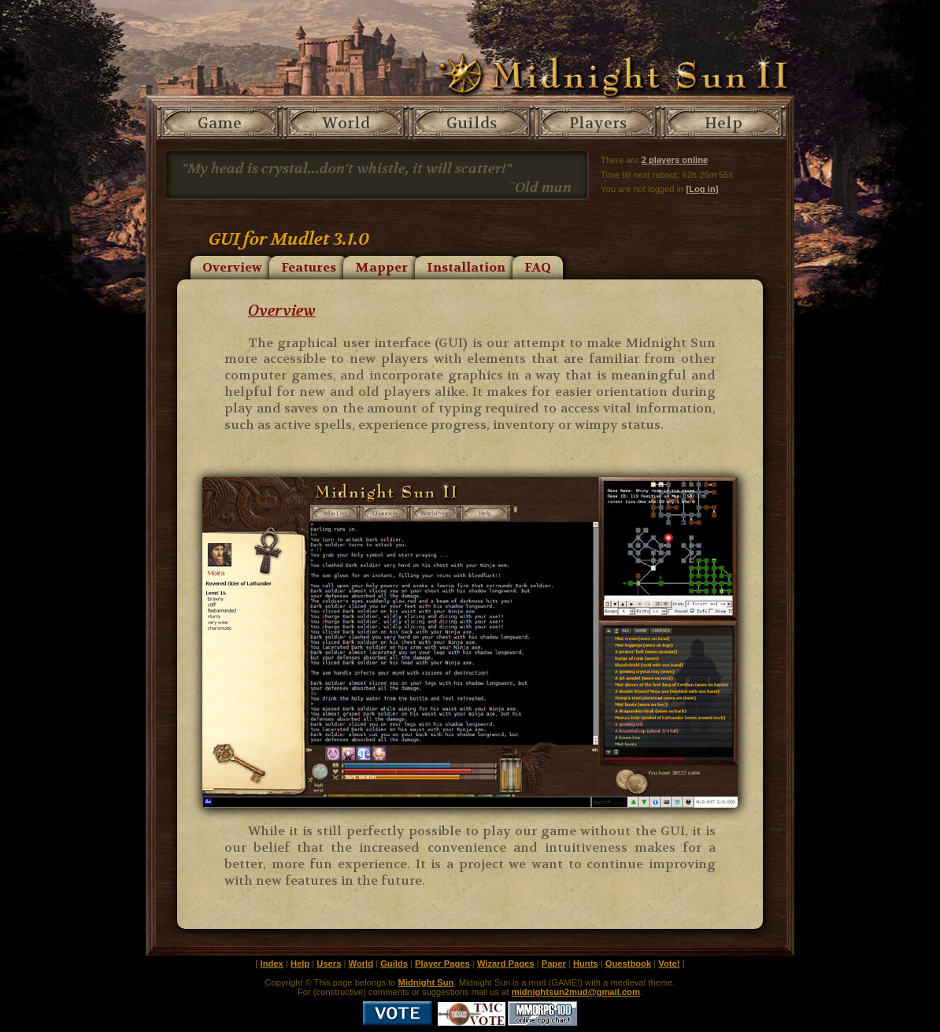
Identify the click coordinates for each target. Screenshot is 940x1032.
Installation (466, 267)
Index (272, 963)
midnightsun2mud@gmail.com (576, 992)
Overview (232, 267)
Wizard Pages (506, 963)
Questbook (628, 963)
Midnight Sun (426, 982)
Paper (554, 963)
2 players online (675, 160)
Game (220, 123)
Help (723, 123)
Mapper (381, 267)
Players (598, 123)
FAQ (537, 267)
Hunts (585, 963)
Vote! (668, 963)
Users (328, 963)
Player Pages (442, 963)
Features (308, 267)
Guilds (471, 123)
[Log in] (702, 189)
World (346, 123)
